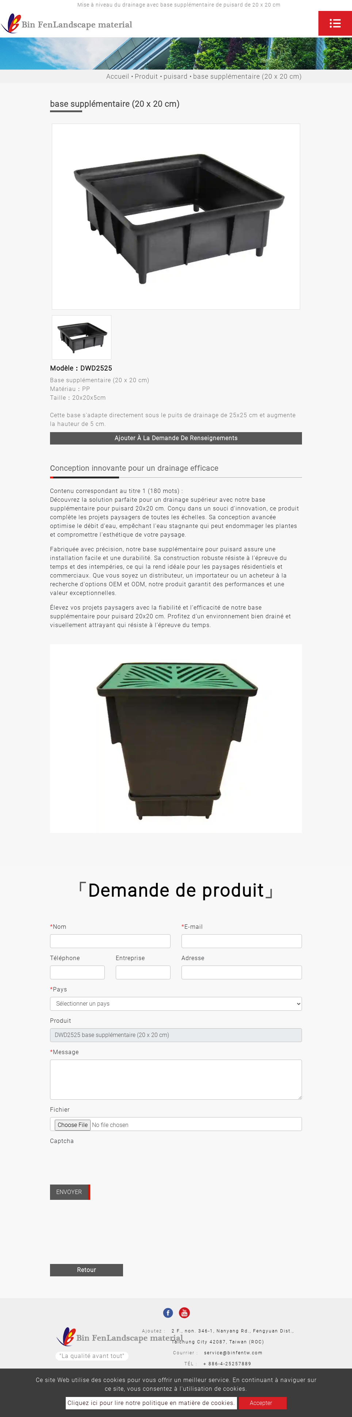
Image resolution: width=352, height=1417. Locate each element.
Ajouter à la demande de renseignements (176, 438)
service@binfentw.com (233, 1352)
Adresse (192, 958)
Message (64, 1052)
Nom (58, 927)
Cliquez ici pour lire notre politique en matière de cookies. (151, 1403)
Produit (146, 76)
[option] (176, 217)
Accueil (117, 76)
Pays (58, 989)
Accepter (261, 1403)
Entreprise (130, 958)
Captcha (62, 1141)
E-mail (192, 927)
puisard (176, 76)
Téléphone (65, 958)
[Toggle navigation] (335, 23)
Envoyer (69, 1192)
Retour (86, 1270)
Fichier (60, 1109)
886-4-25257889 (230, 1363)
